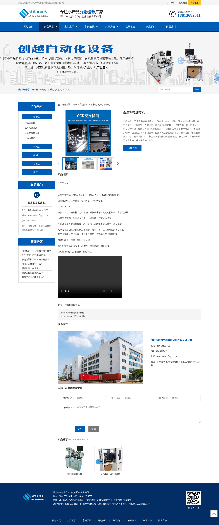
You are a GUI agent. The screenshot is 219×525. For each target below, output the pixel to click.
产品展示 (49, 26)
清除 (93, 429)
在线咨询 (132, 148)
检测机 (50, 89)
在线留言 (130, 26)
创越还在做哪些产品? (32, 264)
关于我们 (171, 3)
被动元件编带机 (32, 133)
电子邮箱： (164, 398)
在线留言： (68, 407)
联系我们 (183, 3)
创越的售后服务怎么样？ (33, 272)
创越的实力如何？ (30, 268)
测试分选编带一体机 (75, 313)
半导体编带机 (31, 128)
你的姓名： (68, 398)
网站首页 (28, 26)
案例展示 (69, 26)
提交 (80, 429)
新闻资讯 (90, 26)
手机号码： (116, 398)
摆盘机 (58, 89)
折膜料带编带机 (72, 305)
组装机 (66, 89)
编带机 (35, 89)
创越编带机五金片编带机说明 (35, 259)
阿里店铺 (171, 26)
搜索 (197, 89)
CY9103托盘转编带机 (76, 316)
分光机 (43, 89)
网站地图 (194, 3)
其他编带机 (30, 138)
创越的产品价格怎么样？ (33, 277)
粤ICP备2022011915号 (140, 504)
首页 (75, 104)
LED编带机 (30, 123)
